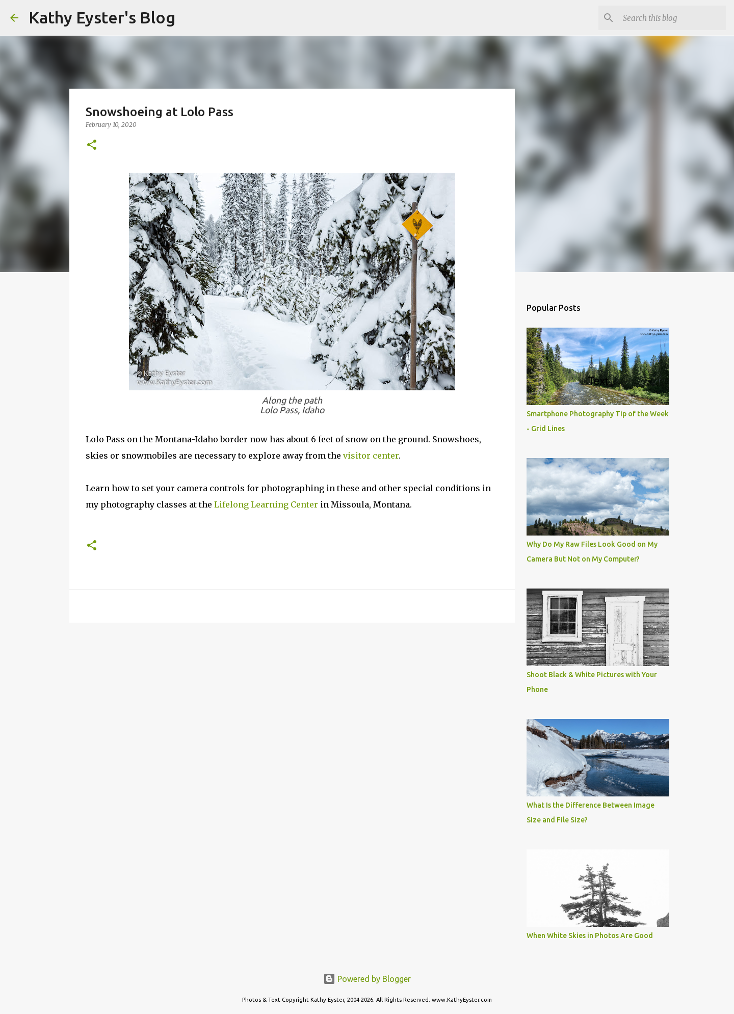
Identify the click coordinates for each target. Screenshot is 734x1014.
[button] (92, 145)
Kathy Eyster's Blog (102, 17)
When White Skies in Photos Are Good (590, 935)
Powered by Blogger (367, 978)
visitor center (371, 455)
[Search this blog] (672, 18)
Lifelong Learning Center (266, 504)
